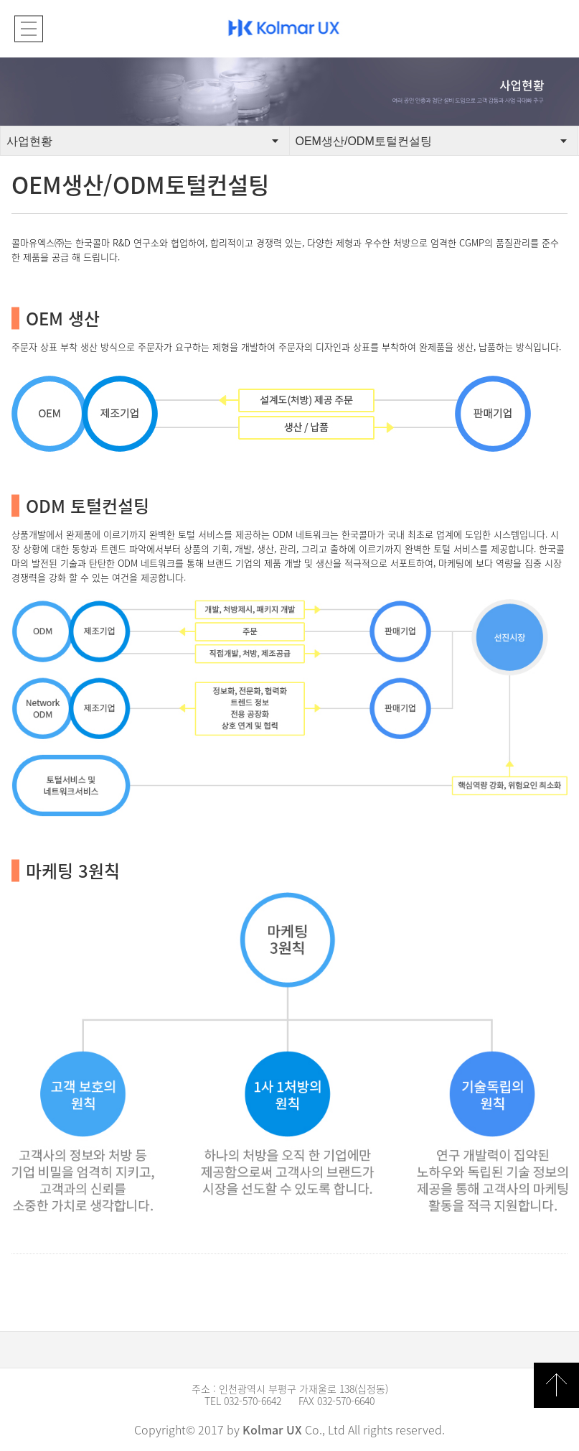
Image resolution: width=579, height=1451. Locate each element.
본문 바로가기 (0, 0)
